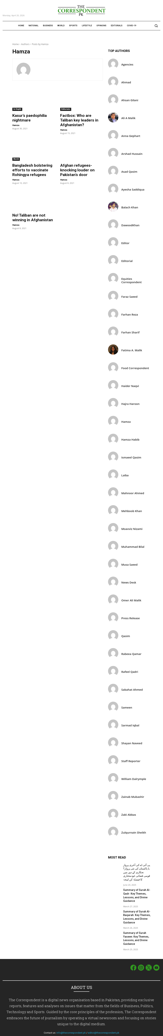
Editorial (127, 261)
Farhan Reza (129, 314)
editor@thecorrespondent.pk (103, 1022)
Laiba (125, 475)
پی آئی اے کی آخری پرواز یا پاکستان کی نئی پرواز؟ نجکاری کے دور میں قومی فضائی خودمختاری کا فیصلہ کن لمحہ (136, 871)
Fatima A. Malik (131, 350)
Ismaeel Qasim (131, 457)
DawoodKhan (130, 225)
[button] (156, 25)
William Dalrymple (133, 779)
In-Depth (17, 109)
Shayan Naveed (131, 743)
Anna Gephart (130, 136)
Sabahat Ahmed (132, 689)
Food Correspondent (135, 368)
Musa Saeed (129, 564)
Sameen (126, 707)
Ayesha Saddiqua (132, 189)
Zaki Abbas (128, 814)
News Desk (128, 582)
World (16, 153)
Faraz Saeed (129, 296)
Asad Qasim (129, 171)
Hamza (15, 124)
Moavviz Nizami (131, 529)
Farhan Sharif (130, 332)
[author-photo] (25, 70)
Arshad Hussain (131, 154)
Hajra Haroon (130, 404)
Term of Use (137, 1032)
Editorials (65, 109)
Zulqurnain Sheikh (133, 832)
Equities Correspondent (131, 280)
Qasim (125, 636)
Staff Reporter (130, 761)
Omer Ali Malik (131, 600)
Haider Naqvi (130, 386)
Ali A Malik (128, 118)
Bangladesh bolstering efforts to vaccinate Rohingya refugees (28, 164)
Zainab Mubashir (132, 797)
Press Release (130, 618)
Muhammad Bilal (132, 547)
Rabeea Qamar (131, 654)
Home (15, 44)
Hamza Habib (130, 439)
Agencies (127, 64)
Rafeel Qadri (129, 672)
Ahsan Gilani (129, 100)
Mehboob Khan (131, 511)
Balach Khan (129, 207)
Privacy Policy (153, 1032)
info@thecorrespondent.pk (71, 1022)
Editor (125, 243)
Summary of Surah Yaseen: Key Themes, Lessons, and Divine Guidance (134, 931)
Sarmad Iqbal (130, 725)
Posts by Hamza (40, 44)
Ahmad (126, 82)
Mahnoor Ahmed (132, 493)
